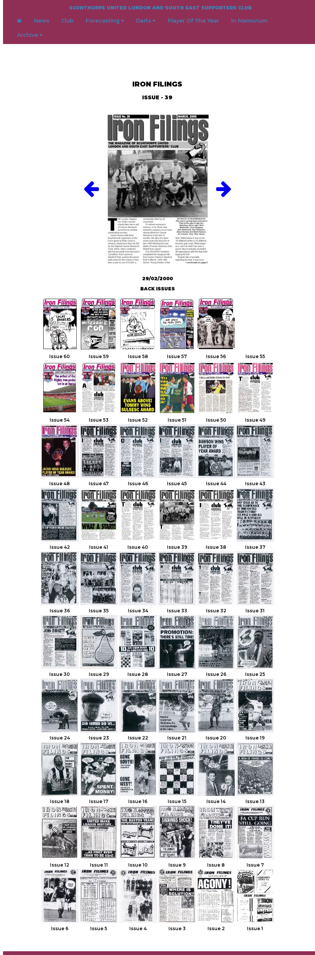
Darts (146, 20)
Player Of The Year (193, 20)
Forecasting (105, 20)
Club (67, 20)
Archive (29, 35)
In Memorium (249, 20)
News (41, 20)
